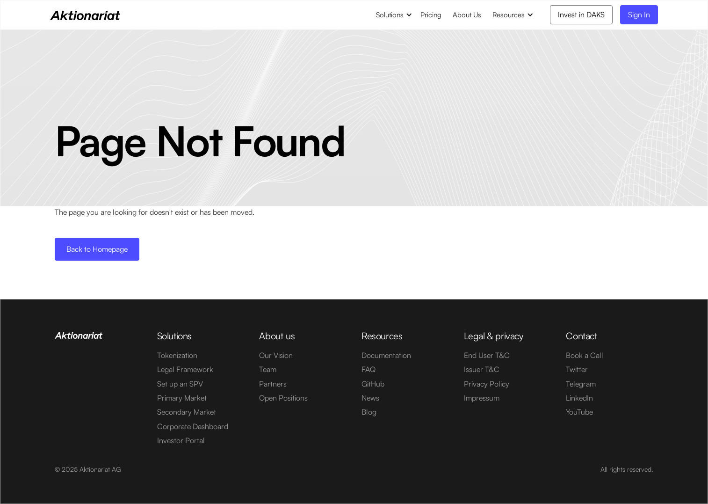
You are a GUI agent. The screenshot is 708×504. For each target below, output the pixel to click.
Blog (368, 411)
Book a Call (584, 355)
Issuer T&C (481, 369)
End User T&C (487, 355)
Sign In (639, 14)
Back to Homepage (97, 249)
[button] (392, 14)
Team (267, 369)
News (370, 397)
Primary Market (182, 397)
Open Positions (283, 397)
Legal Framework (185, 369)
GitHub (372, 383)
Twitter (577, 369)
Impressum (481, 397)
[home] (85, 14)
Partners (273, 383)
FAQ (368, 369)
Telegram (581, 383)
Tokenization (177, 355)
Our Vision (276, 355)
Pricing (430, 14)
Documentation (386, 355)
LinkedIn (579, 397)
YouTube (579, 411)
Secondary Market (186, 411)
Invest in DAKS (581, 14)
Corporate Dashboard (192, 426)
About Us (467, 14)
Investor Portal (181, 440)
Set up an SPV (180, 383)
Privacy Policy (486, 383)
